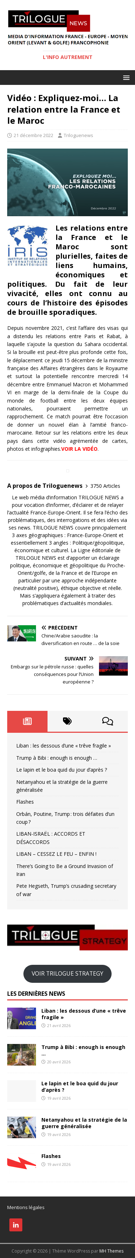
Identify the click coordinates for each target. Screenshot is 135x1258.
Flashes (25, 801)
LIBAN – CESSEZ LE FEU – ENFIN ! (56, 853)
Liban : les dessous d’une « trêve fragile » (64, 745)
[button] (125, 77)
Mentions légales (26, 1207)
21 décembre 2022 (33, 135)
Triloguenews (78, 135)
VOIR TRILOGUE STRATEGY (67, 973)
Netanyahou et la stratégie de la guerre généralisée (84, 1123)
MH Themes (111, 1251)
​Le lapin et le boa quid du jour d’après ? (61, 769)
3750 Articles (105, 485)
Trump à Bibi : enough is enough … (56, 757)
